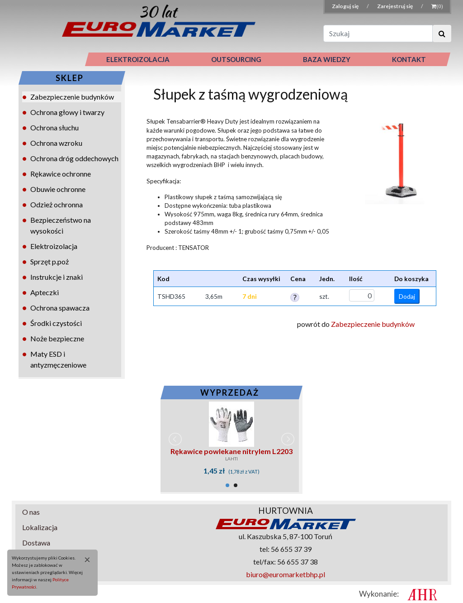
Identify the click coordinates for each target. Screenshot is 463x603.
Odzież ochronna (56, 204)
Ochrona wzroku (56, 143)
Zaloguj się (345, 6)
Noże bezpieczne (57, 338)
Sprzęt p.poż (49, 261)
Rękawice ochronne (60, 173)
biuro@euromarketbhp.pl (285, 574)
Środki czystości (56, 323)
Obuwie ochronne (57, 189)
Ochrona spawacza (60, 307)
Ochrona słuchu (54, 127)
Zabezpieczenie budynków (72, 96)
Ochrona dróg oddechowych (74, 158)
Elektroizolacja (53, 246)
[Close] (84, 559)
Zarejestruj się (395, 6)
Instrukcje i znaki (56, 277)
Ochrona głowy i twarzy (67, 112)
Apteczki (44, 292)
